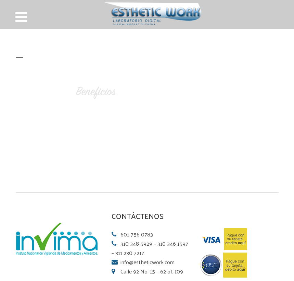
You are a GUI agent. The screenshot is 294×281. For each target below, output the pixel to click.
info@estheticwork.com (147, 262)
